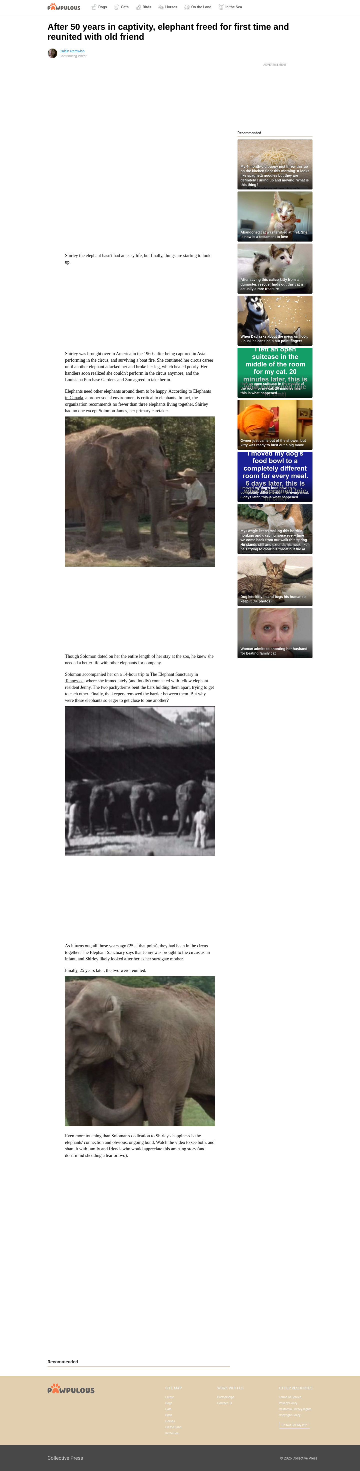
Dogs (99, 7)
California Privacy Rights (295, 1409)
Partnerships (225, 1397)
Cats (121, 7)
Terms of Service (290, 1397)
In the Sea (230, 7)
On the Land (198, 7)
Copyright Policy (289, 1415)
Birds (143, 7)
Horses (167, 7)
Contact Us (224, 1403)
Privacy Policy (288, 1403)
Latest (169, 1397)
